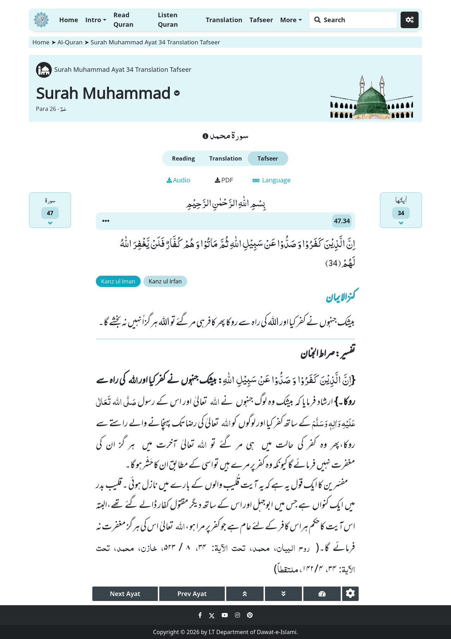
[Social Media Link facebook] (200, 615)
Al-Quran (69, 42)
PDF (224, 180)
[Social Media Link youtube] (225, 615)
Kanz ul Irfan (165, 281)
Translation (224, 19)
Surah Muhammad (108, 93)
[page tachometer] (322, 594)
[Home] (41, 18)
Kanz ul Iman (118, 281)
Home (68, 19)
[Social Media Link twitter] (212, 615)
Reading (183, 158)
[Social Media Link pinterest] (250, 615)
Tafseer (261, 19)
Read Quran (123, 20)
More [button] (288, 19)
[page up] (245, 594)
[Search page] (351, 20)
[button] (105, 221)
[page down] (283, 594)
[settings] (350, 594)
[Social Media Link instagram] (238, 615)
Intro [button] (93, 19)
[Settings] (410, 20)
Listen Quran (168, 20)
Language (272, 180)
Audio (178, 180)
